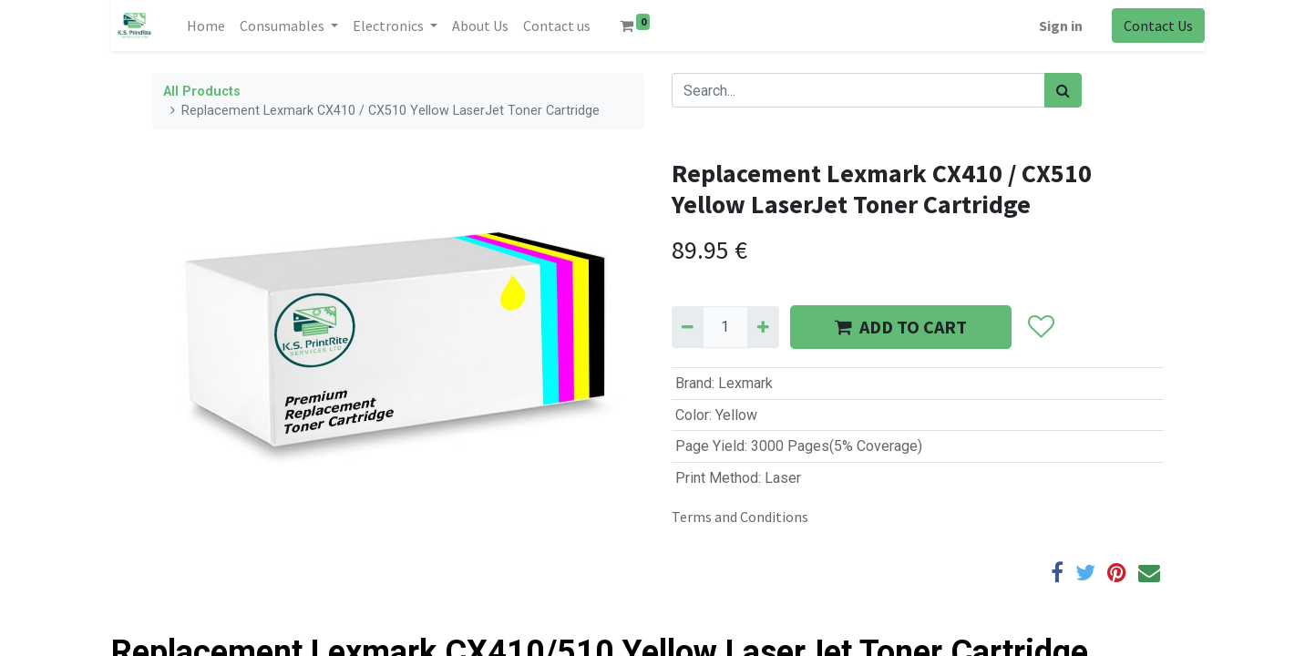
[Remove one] (688, 327)
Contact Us (1158, 25)
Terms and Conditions (740, 516)
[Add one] (763, 327)
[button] (1041, 327)
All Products (202, 91)
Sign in (1061, 25)
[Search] (1063, 90)
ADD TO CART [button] (901, 326)
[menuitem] (206, 25)
